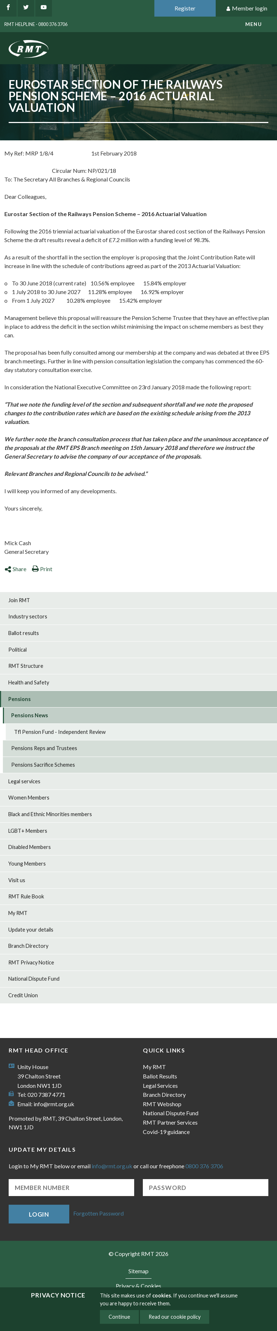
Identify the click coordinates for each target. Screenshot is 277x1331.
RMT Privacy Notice (31, 962)
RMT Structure (25, 666)
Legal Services (160, 1085)
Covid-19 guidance (166, 1131)
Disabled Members (29, 847)
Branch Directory (28, 946)
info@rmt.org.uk (54, 1103)
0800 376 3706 (204, 1166)
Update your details (30, 930)
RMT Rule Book (26, 896)
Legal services (24, 781)
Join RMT (19, 600)
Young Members (27, 864)
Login (39, 1214)
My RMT (17, 913)
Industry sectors (27, 616)
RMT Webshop (162, 1103)
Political (17, 650)
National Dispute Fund (34, 979)
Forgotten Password (98, 1213)
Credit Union (23, 995)
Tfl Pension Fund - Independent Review (60, 732)
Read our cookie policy (175, 1317)
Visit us (16, 880)
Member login (246, 8)
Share (15, 568)
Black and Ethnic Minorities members (50, 814)
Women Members (28, 797)
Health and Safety (28, 682)
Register (185, 8)
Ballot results (23, 633)
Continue (119, 1317)
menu (253, 24)
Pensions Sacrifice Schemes (43, 765)
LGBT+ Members (27, 831)
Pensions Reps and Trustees (44, 748)
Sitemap (138, 1270)
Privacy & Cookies (138, 1285)
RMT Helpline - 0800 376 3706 (35, 24)
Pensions (19, 699)
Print (42, 568)
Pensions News (29, 715)
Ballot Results (160, 1076)
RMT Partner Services (170, 1122)
